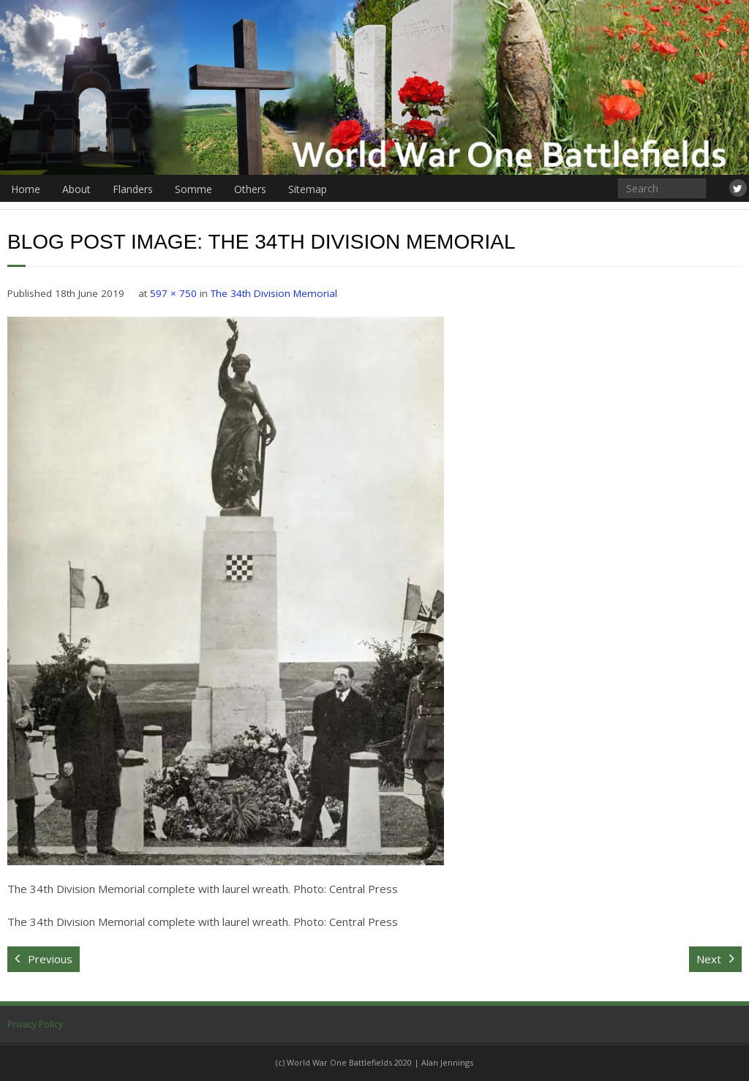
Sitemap (307, 189)
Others (250, 189)
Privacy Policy (35, 1024)
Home (25, 189)
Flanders (133, 189)
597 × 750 (173, 293)
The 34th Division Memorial (274, 293)
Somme (193, 189)
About (76, 189)
